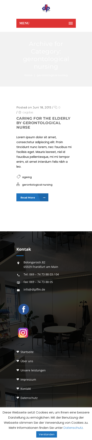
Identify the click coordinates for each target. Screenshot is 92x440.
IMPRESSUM (28, 379)
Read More (33, 197)
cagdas (28, 112)
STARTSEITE (27, 352)
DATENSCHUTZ (29, 398)
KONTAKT (25, 389)
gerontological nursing (52, 75)
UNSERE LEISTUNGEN (33, 370)
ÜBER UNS (26, 361)
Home (28, 75)
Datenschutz (73, 428)
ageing (27, 177)
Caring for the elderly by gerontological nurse (43, 123)
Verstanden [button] (47, 434)
